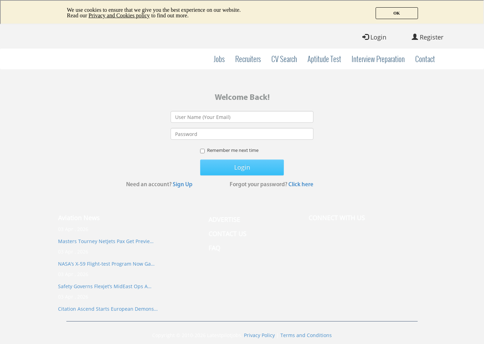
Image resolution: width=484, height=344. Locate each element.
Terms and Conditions (306, 335)
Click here (300, 185)
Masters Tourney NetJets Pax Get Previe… (106, 241)
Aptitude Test (324, 58)
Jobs (219, 58)
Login (374, 37)
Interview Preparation (378, 58)
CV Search (284, 58)
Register (427, 37)
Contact (425, 58)
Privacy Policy (259, 335)
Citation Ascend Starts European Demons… (108, 309)
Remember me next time (229, 150)
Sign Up (182, 185)
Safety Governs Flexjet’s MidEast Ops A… (104, 286)
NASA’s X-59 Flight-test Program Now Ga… (106, 263)
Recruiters (248, 58)
